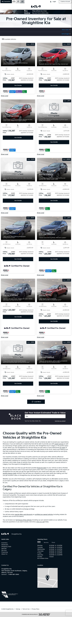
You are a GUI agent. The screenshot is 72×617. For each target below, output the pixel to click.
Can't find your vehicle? (60, 421)
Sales (39, 542)
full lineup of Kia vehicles (24, 520)
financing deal (41, 468)
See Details (18, 85)
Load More (36, 402)
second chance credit (9, 473)
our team (62, 447)
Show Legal (4, 96)
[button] (6, 1)
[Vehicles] (45, 416)
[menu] (3, 6)
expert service (59, 444)
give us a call (40, 522)
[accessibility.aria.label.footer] (44, 614)
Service (46, 542)
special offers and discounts (24, 514)
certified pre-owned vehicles (44, 514)
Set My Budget (65, 33)
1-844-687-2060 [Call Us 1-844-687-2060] (13, 574)
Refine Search (65, 29)
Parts (53, 542)
